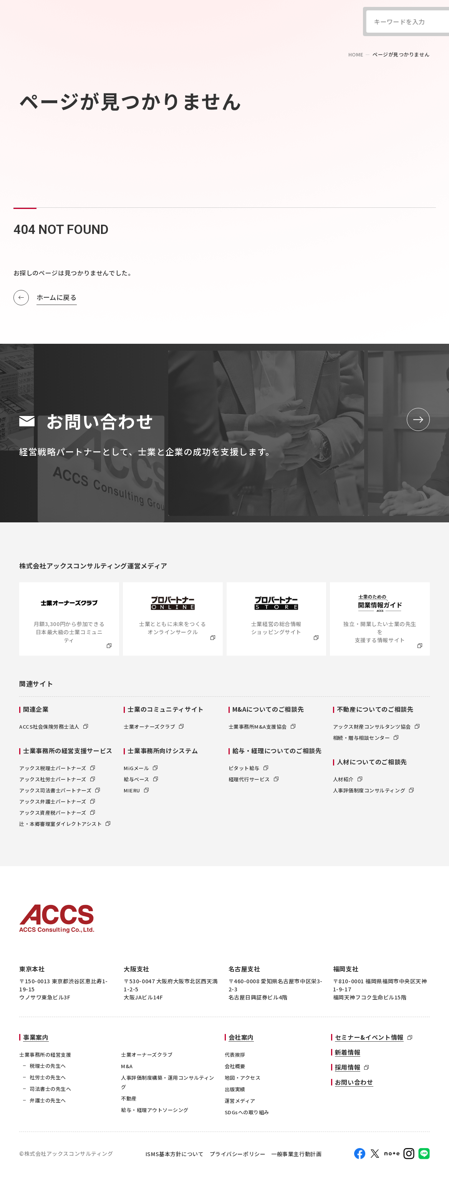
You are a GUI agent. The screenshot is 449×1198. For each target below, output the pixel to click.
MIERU (136, 790)
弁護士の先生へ (48, 1100)
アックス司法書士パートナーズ (59, 790)
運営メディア (240, 1101)
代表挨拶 (235, 1055)
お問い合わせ (354, 1082)
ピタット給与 (248, 768)
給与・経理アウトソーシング (155, 1110)
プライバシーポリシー (238, 1154)
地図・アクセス (243, 1078)
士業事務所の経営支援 (45, 1055)
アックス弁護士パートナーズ (57, 801)
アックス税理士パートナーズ (57, 768)
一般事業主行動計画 (296, 1154)
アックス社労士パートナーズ (57, 779)
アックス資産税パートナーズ (57, 813)
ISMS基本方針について (175, 1154)
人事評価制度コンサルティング (373, 790)
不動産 (129, 1098)
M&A (127, 1066)
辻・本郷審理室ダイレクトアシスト (64, 824)
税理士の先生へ (48, 1066)
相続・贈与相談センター (366, 738)
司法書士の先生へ (50, 1089)
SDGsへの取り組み (247, 1112)
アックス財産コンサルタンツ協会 (376, 727)
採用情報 (348, 1067)
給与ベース (141, 779)
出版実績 (235, 1089)
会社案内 (241, 1037)
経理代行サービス (253, 779)
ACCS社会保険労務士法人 (53, 727)
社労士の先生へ (48, 1077)
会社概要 (235, 1066)
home (356, 54)
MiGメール (140, 768)
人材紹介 (347, 779)
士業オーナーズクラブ (154, 727)
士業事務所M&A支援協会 (262, 727)
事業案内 (36, 1037)
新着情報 (348, 1052)
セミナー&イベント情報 (369, 1037)
